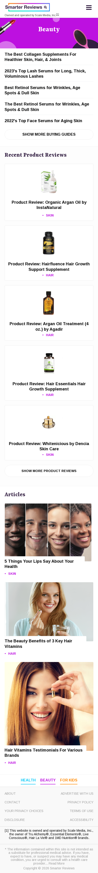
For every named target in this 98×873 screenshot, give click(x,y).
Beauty (49, 29)
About (10, 793)
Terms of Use (81, 811)
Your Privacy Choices (24, 811)
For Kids (68, 780)
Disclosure (15, 820)
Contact (12, 802)
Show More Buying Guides (49, 134)
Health (28, 780)
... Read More (55, 863)
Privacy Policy (80, 802)
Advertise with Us (77, 793)
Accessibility (81, 820)
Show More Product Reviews (49, 471)
